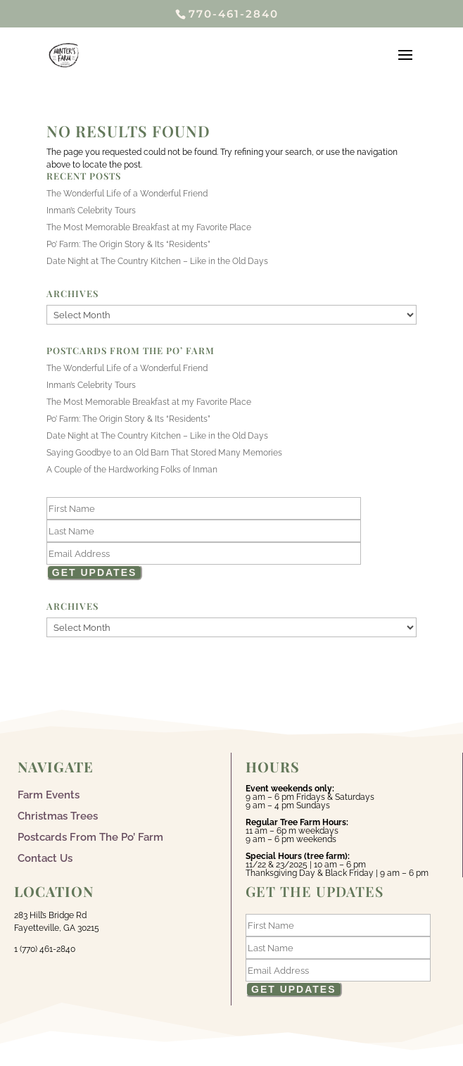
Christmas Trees (58, 815)
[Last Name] (203, 531)
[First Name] (203, 508)
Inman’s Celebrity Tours (91, 210)
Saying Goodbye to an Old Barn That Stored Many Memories (164, 453)
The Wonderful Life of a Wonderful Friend (127, 194)
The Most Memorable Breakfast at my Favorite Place (148, 227)
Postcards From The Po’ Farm (90, 836)
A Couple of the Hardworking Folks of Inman (131, 470)
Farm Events (49, 794)
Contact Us (45, 857)
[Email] (203, 553)
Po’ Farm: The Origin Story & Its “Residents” (128, 244)
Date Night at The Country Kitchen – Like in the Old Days (157, 261)
